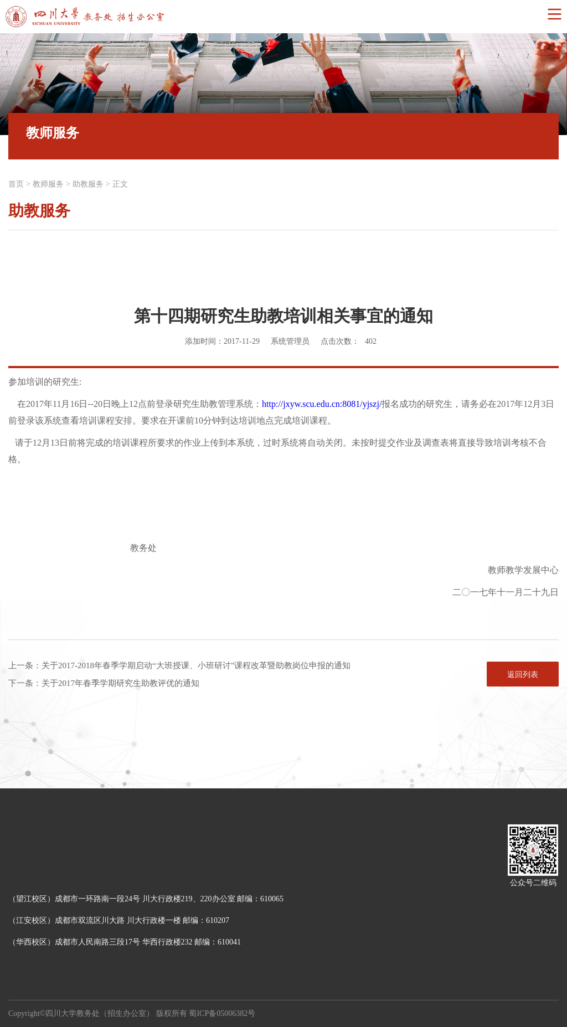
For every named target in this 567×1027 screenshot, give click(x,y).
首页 (16, 184)
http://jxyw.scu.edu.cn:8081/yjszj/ (322, 404)
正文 (120, 184)
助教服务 (88, 184)
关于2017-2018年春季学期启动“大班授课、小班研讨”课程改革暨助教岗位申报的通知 (196, 665)
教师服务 (48, 184)
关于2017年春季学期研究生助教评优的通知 (120, 683)
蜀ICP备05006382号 (222, 1013)
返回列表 (522, 674)
